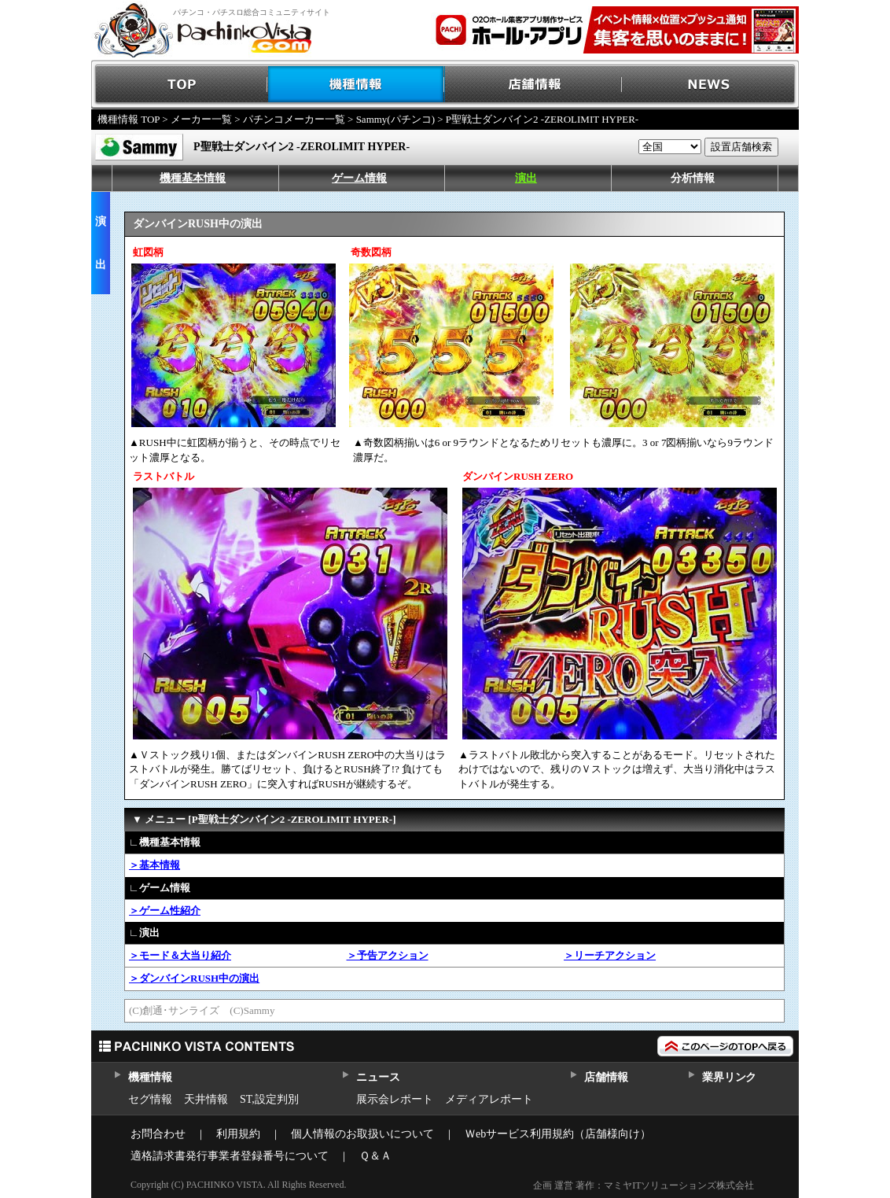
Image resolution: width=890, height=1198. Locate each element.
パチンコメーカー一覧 (294, 119)
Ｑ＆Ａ (375, 1156)
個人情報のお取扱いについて (362, 1134)
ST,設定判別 (269, 1099)
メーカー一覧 (201, 119)
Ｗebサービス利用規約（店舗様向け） (558, 1134)
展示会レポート (394, 1099)
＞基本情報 (154, 865)
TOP (179, 84)
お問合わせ (158, 1134)
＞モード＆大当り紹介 (180, 955)
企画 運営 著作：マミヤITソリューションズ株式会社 (643, 1185)
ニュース (377, 1077)
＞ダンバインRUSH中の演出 (194, 978)
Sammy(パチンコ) (395, 119)
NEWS (710, 84)
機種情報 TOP (128, 119)
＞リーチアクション (610, 955)
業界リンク (729, 1077)
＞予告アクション (387, 955)
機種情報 (356, 84)
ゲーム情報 (359, 178)
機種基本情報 (193, 178)
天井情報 (206, 1099)
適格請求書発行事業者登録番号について (230, 1156)
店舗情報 (533, 84)
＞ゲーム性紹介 (164, 910)
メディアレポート (489, 1099)
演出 (526, 178)
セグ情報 (150, 1099)
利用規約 (238, 1134)
